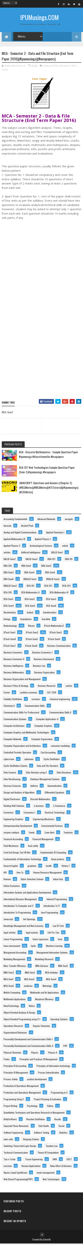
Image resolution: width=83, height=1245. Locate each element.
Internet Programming (57, 900)
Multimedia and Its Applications (44, 993)
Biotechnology (10, 627)
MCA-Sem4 (51, 980)
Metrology (47, 987)
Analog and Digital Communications (20, 533)
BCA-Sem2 (30, 600)
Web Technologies (51, 1180)
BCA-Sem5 (30, 607)
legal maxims (32, 933)
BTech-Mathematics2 (54, 627)
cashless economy (28, 693)
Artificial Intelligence (30, 553)
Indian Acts (58, 880)
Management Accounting (15, 953)
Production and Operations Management (22, 1093)
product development (37, 1080)
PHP (65, 1047)
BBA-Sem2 (46, 567)
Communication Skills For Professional (21, 713)
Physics (34, 1053)
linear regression (40, 940)
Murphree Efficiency (44, 1000)
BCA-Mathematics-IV (59, 593)
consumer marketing (60, 747)
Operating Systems (59, 1020)
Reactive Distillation (35, 1120)
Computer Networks (12, 740)
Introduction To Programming (17, 913)
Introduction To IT (52, 907)
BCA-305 (8, 593)
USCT (69, 1160)
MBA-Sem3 (30, 973)
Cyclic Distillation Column (15, 767)
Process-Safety (11, 1080)
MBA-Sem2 (9, 973)
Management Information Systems (52, 953)
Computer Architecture (14, 727)
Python (50, 1107)
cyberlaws (28, 760)
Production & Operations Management (21, 1087)
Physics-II (52, 1053)
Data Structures (64, 773)
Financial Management (43, 840)
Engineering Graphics (13, 820)
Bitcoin (31, 627)
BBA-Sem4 (29, 573)
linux (60, 940)
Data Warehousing (12, 780)
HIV (5, 873)
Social (61, 1127)
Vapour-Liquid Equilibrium (15, 1173)
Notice (32, 1007)
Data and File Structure (56, 67)
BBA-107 (51, 560)
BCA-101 (30, 587)
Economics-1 (29, 813)
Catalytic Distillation (13, 700)
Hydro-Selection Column (32, 880)
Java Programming (49, 913)
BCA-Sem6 (51, 607)
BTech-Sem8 (31, 647)
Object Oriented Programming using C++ (22, 1020)
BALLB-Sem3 (31, 560)
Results (57, 1120)
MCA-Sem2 (29, 980)
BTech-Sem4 (10, 640)
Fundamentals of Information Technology (22, 860)
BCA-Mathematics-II (30, 593)
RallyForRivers (10, 1120)
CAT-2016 (51, 693)
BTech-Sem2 (32, 633)
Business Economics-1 (42, 653)
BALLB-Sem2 (10, 560)
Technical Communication (16, 1153)
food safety (33, 847)
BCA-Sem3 (51, 600)
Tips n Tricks (9, 1160)
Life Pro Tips (53, 933)
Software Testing (41, 1133)
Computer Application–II (47, 720)
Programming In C (59, 1093)
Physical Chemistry (12, 1053)
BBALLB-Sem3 (10, 587)
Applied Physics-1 (43, 540)
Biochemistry (10, 613)
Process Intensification (48, 1073)
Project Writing (10, 1107)
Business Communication (59, 647)
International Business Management (20, 900)
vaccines (8, 1167)
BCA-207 (66, 587)
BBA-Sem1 (26, 567)
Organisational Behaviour (15, 1033)
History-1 (66, 867)
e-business (39, 807)
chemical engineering (60, 700)
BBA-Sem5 (50, 573)
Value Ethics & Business (61, 1167)
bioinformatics (49, 613)
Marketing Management (14, 960)
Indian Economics (12, 887)
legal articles (10, 933)
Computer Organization (42, 740)
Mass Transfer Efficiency (15, 967)
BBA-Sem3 (9, 573)
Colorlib (47, 1240)
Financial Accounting (13, 840)
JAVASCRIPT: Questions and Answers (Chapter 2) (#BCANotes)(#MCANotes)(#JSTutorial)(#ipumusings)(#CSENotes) (48, 488)
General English (11, 867)
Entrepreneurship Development (18, 827)
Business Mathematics (14, 673)
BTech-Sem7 (10, 647)
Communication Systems (15, 720)
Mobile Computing (12, 993)
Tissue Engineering (34, 1160)
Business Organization (44, 673)
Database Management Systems (45, 780)
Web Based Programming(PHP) (18, 1180)
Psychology (32, 1107)
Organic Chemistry (41, 1027)
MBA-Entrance (41, 967)
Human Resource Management (47, 873)
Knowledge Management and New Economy (23, 927)
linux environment (12, 947)
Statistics (63, 1133)
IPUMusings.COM (39, 17)
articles (7, 553)
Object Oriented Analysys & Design (19, 1013)
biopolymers (26, 620)
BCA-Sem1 (8, 600)
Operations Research (13, 1027)
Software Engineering (13, 1133)
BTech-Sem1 (9, 633)
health (49, 867)
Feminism (68, 833)
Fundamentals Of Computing (53, 853)
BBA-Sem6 (9, 580)
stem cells (8, 1140)
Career (7, 693)
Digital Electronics (12, 800)
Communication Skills (35, 707)
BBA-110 (68, 560)
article (65, 547)
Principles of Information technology (53, 1067)
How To (20, 873)
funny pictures (57, 860)
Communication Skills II (60, 713)
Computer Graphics (43, 727)
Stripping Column (31, 1140)
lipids (33, 947)
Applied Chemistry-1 (55, 533)
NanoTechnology (11, 1007)
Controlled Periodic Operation (17, 753)
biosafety (46, 620)
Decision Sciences (12, 787)
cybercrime (9, 760)
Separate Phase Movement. (16, 1127)
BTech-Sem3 (56, 633)
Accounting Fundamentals (15, 520)
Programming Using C (14, 1100)
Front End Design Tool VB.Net (17, 853)
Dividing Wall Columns (14, 807)
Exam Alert (49, 833)
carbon (69, 687)
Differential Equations (54, 793)
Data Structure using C (36, 773)
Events (32, 833)
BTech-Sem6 (54, 640)
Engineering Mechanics (43, 820)
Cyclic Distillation (52, 760)
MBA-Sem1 (63, 967)
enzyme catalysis (11, 833)
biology (7, 620)
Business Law (39, 667)
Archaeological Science (41, 547)
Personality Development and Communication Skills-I (28, 1040)
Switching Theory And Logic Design (20, 1147)
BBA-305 (8, 567)
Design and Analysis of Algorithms (19, 793)
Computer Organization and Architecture (22, 747)
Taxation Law (52, 1147)
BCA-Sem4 (9, 607)
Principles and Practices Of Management (38, 1060)
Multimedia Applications (15, 1000)
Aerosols (7, 527)
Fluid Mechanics (11, 847)
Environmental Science (52, 827)
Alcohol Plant (27, 527)
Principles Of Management (16, 1073)
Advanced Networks (46, 520)
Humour (7, 880)
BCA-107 (48, 587)
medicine (28, 987)
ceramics (36, 700)
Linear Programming (13, 940)
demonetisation (54, 787)
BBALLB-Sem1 (30, 580)
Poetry (7, 1060)
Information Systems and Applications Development (27, 893)
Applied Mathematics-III (14, 540)
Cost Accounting (48, 753)
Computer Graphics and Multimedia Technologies (26, 733)
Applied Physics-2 (12, 547)
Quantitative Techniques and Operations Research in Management (34, 1113)
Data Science (10, 773)
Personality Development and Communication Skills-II (28, 1047)
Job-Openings (29, 920)
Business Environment (44, 660)
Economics (9, 813)
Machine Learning (54, 947)
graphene (32, 867)
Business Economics (13, 653)
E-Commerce (59, 807)
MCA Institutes (51, 973)
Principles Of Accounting (15, 1067)
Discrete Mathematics (40, 800)
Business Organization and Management (22, 680)
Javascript (8, 920)
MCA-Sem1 (8, 980)
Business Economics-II (14, 660)
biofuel (30, 613)
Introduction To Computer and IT (19, 907)
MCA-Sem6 (9, 987)
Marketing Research (44, 960)
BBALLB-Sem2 (53, 580)
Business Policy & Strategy (16, 687)
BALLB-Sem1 (57, 553)
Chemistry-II (9, 707)
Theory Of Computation (48, 1153)
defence (34, 787)
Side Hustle (43, 1127)
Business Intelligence (13, 667)
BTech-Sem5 (32, 640)
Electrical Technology (55, 813)
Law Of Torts (58, 927)
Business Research (46, 687)
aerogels (69, 520)
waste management (46, 1173)
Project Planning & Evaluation (47, 1100)
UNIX (55, 1160)
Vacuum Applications (31, 1167)
